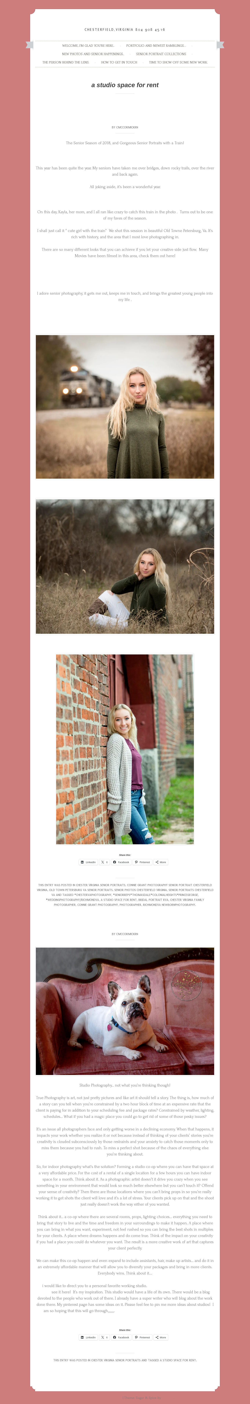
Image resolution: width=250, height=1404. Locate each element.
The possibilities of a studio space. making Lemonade (125, 923)
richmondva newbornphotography (169, 905)
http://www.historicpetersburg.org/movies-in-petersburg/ (125, 268)
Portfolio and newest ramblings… (156, 46)
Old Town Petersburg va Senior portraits (81, 890)
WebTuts (168, 1398)
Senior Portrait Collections (161, 54)
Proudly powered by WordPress (99, 1398)
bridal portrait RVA (153, 900)
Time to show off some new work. (178, 62)
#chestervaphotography (92, 895)
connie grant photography (97, 905)
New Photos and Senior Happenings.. (93, 54)
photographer (130, 905)
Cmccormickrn (127, 127)
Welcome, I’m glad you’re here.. (88, 46)
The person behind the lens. (65, 62)
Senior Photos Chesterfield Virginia (140, 890)
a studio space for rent (119, 900)
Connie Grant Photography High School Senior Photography (118, 20)
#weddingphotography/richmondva (72, 900)
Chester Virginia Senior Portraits (100, 885)
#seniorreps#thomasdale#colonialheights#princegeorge (155, 895)
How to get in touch (119, 62)
